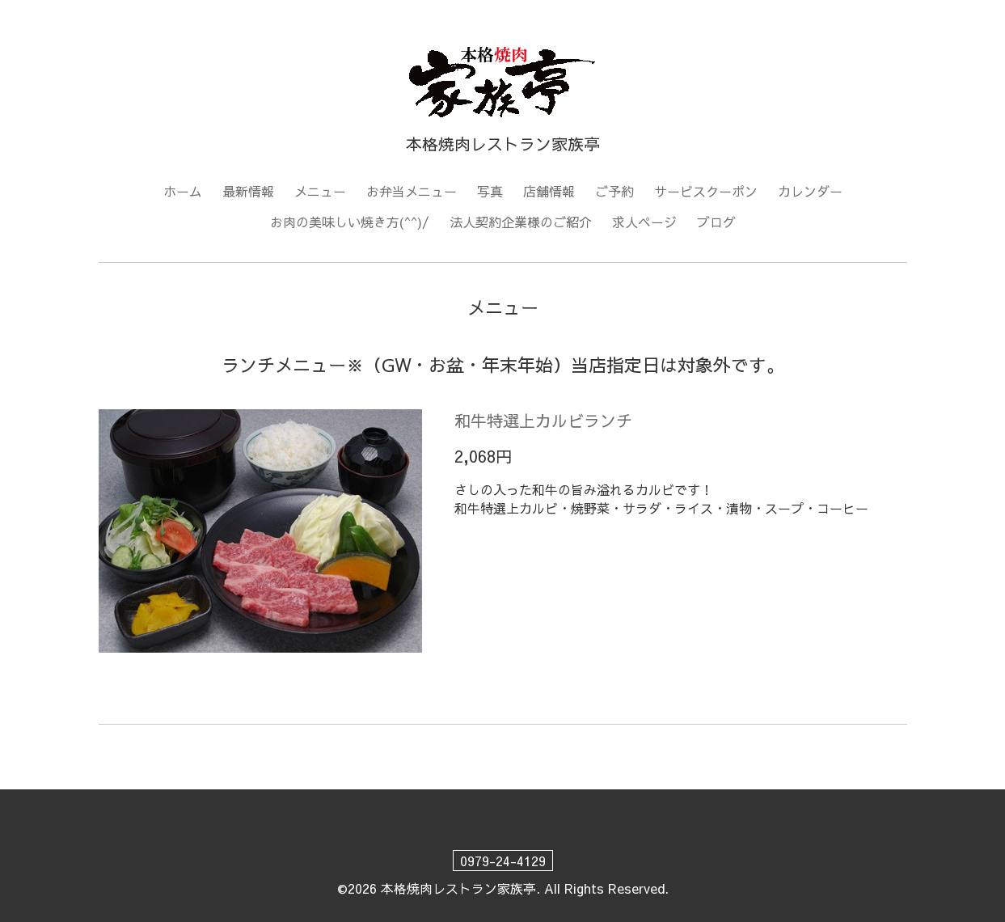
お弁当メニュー (411, 191)
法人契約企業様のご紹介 (521, 221)
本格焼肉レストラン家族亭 (458, 888)
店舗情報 (549, 191)
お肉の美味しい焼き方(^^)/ (349, 221)
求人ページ (644, 221)
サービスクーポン (706, 191)
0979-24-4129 (503, 860)
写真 (490, 191)
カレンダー (810, 191)
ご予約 (614, 191)
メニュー (320, 191)
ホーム (182, 191)
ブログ (716, 221)
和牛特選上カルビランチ (543, 420)
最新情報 (248, 191)
